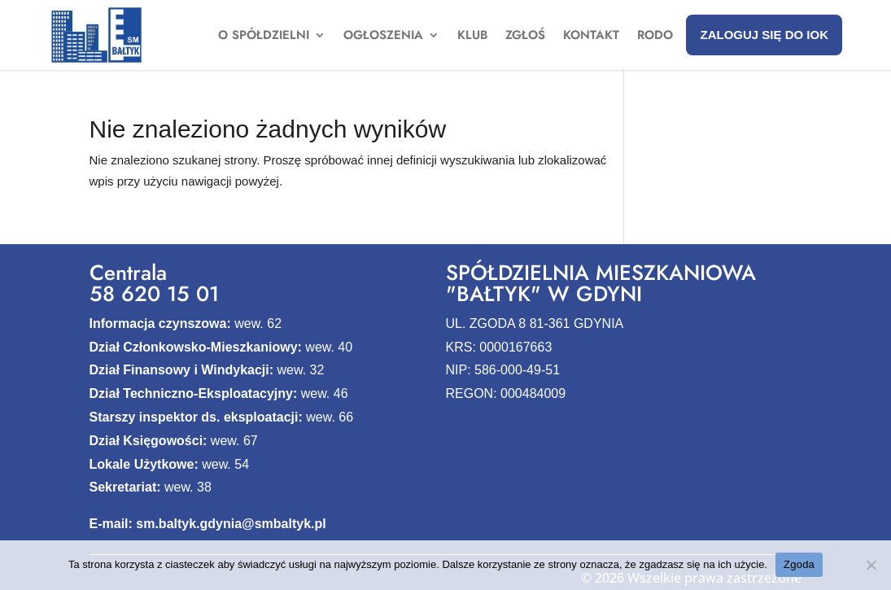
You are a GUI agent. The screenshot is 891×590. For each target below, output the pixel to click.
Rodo (655, 36)
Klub (472, 36)
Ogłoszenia (383, 36)
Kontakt (591, 36)
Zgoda (799, 564)
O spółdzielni (263, 36)
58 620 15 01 (154, 293)
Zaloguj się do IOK (764, 35)
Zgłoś (525, 36)
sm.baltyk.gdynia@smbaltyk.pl (230, 524)
